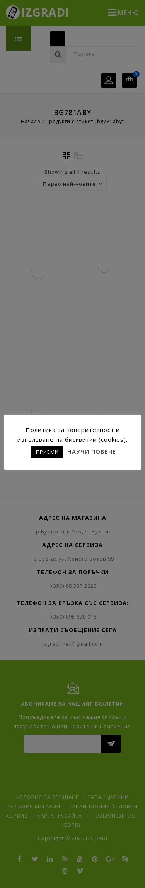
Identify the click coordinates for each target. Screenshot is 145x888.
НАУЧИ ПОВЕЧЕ (91, 451)
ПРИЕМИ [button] (47, 451)
